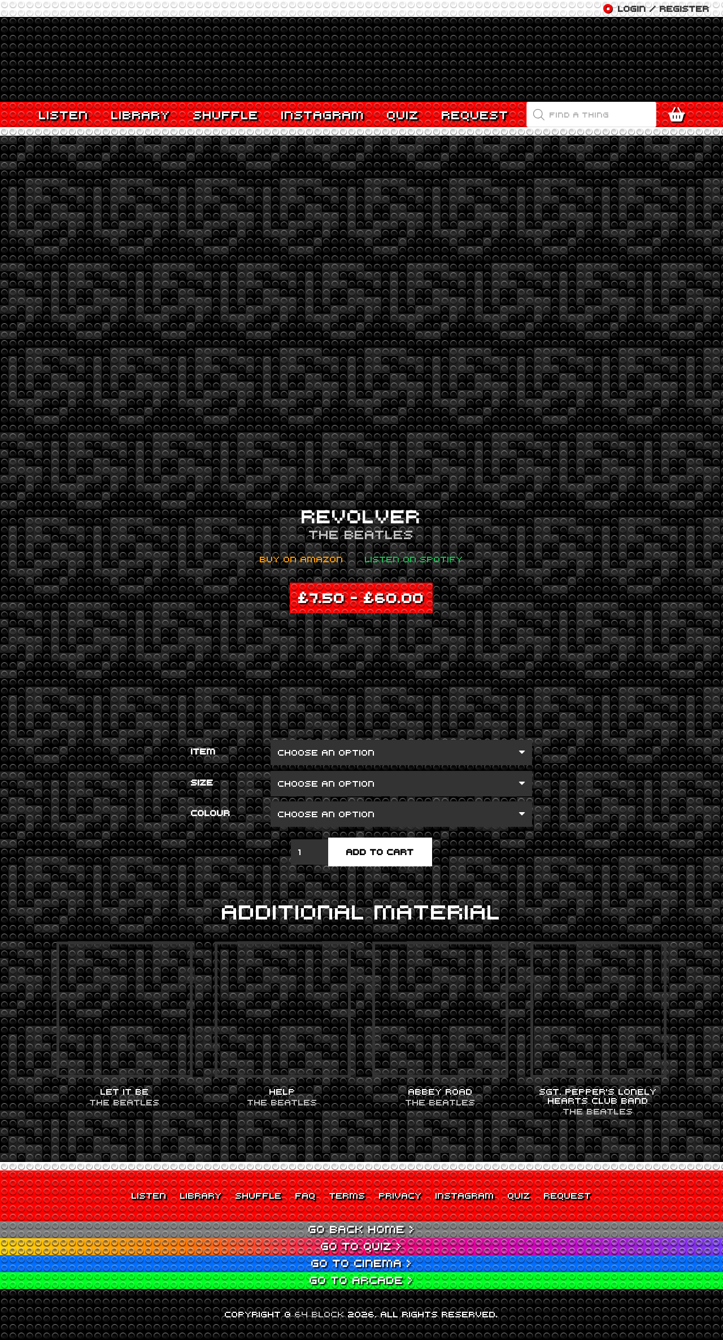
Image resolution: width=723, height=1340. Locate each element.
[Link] (361, 59)
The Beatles (361, 534)
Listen (149, 1195)
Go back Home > (361, 1229)
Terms (347, 1195)
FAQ (305, 1195)
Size (202, 782)
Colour (210, 812)
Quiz (519, 1195)
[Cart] (679, 115)
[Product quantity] (309, 852)
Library (201, 1195)
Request (567, 1195)
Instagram (464, 1195)
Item (203, 751)
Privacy (400, 1195)
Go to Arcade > (361, 1280)
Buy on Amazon (301, 559)
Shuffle (259, 1195)
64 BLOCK (320, 1314)
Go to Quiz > (361, 1246)
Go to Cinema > (361, 1263)
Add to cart (380, 851)
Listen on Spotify (414, 559)
